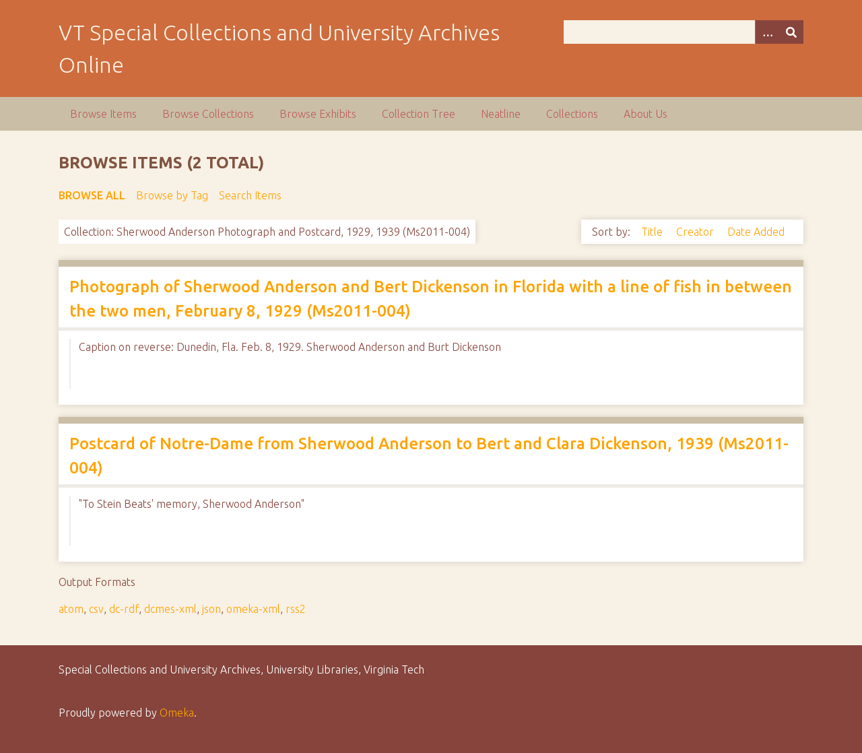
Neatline (501, 114)
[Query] (683, 32)
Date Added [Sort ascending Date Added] (756, 232)
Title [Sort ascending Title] (653, 232)
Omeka (177, 713)
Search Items (250, 195)
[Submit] (791, 32)
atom (71, 609)
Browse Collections (208, 114)
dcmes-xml (170, 609)
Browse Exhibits (317, 114)
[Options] (767, 32)
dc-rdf (124, 609)
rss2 (296, 609)
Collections (572, 114)
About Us (645, 114)
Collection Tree (418, 114)
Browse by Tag (172, 195)
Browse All (92, 195)
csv (96, 609)
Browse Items (103, 114)
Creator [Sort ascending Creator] (696, 232)
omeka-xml (253, 609)
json (211, 609)
